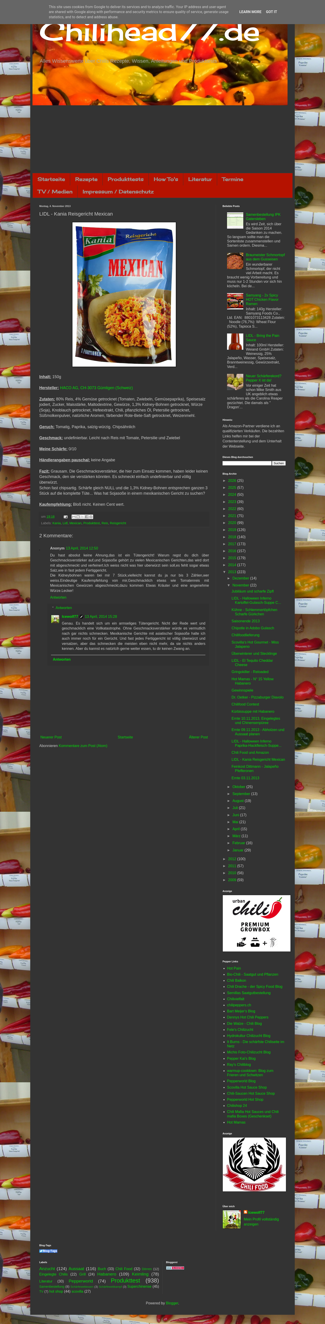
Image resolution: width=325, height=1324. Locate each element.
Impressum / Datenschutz (118, 191)
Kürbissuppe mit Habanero (253, 711)
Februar (239, 843)
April (236, 829)
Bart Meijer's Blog (241, 1011)
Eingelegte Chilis (53, 1274)
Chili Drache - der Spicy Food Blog (254, 986)
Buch (102, 1269)
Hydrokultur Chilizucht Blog (248, 1036)
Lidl (65, 523)
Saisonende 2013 (246, 621)
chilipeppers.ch (239, 1005)
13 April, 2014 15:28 (101, 616)
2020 (232, 523)
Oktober (239, 787)
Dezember (241, 578)
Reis (105, 523)
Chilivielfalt (235, 999)
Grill (82, 1274)
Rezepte (86, 179)
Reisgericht (118, 523)
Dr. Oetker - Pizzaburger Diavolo (257, 697)
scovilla (77, 1291)
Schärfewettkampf (110, 1286)
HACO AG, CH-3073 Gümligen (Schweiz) (96, 388)
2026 (232, 481)
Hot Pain (234, 968)
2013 (232, 572)
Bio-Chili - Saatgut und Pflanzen (252, 974)
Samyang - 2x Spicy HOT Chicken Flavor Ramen (262, 299)
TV (41, 1291)
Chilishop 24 (237, 1106)
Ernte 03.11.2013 (245, 778)
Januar (238, 850)
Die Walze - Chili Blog (244, 1023)
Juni (236, 815)
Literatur (200, 179)
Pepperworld (81, 1281)
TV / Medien (55, 191)
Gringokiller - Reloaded (250, 672)
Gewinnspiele (242, 690)
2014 (232, 565)
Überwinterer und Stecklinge (254, 653)
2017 (232, 544)
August (238, 801)
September (241, 794)
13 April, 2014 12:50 (82, 548)
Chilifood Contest (245, 704)
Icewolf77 (70, 616)
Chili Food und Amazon (250, 752)
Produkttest (91, 523)
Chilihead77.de (149, 30)
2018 (232, 537)
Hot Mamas (236, 1122)
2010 (232, 873)
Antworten (58, 597)
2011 (232, 866)
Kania (56, 523)
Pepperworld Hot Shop (245, 1099)
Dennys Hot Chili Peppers (247, 1017)
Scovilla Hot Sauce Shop (247, 1087)
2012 (232, 859)
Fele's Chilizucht (240, 1030)
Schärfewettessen (81, 1286)
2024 (232, 494)
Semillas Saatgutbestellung (249, 993)
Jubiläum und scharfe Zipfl (253, 591)
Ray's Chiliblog (239, 1065)
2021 (232, 516)
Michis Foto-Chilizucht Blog (249, 1052)
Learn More (250, 12)
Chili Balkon (236, 980)
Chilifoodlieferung (246, 635)
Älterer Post (198, 737)
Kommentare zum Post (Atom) (83, 746)
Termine (232, 179)
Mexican (76, 523)
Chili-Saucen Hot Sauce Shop (251, 1093)
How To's (166, 179)
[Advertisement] (162, 139)
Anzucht (47, 1268)
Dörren (147, 1269)
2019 (232, 530)
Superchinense (139, 1286)
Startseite (51, 179)
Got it (271, 12)
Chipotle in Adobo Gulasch (253, 628)
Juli (235, 808)
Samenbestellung (51, 1286)
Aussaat (76, 1268)
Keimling (140, 1274)
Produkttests (126, 179)
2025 (232, 488)
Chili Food (124, 1269)
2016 (232, 551)
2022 (232, 509)
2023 (232, 502)
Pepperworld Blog (241, 1081)
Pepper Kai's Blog (241, 1058)
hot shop (56, 1291)
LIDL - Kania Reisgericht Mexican (258, 759)
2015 (232, 558)
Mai (235, 822)
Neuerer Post (51, 737)
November (241, 585)
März (236, 836)
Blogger (172, 1303)
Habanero (106, 1274)
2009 (232, 880)
